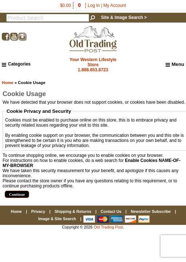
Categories (16, 64)
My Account (114, 5)
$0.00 (71, 5)
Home (7, 82)
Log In (94, 5)
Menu (175, 64)
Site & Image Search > (124, 17)
